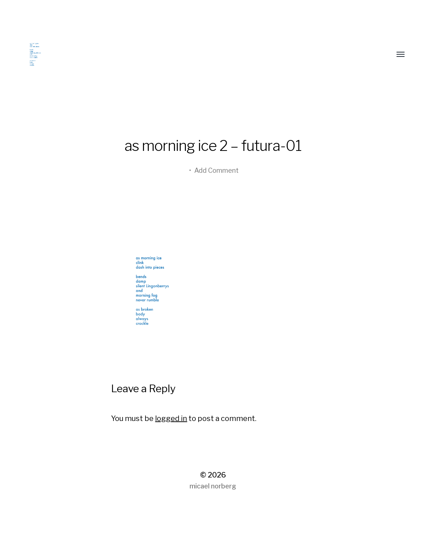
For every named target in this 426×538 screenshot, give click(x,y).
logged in (171, 418)
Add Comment (216, 170)
